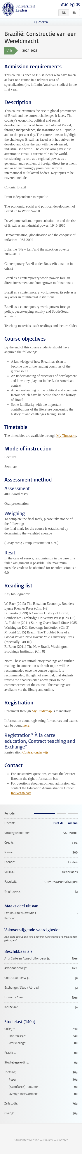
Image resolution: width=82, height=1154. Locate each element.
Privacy (48, 1140)
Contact (62, 1140)
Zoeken (43, 22)
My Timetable (66, 435)
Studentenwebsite (26, 1140)
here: (26, 725)
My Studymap (42, 711)
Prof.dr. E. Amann (65, 823)
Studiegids (70, 4)
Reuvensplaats (21, 793)
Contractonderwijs (35, 752)
